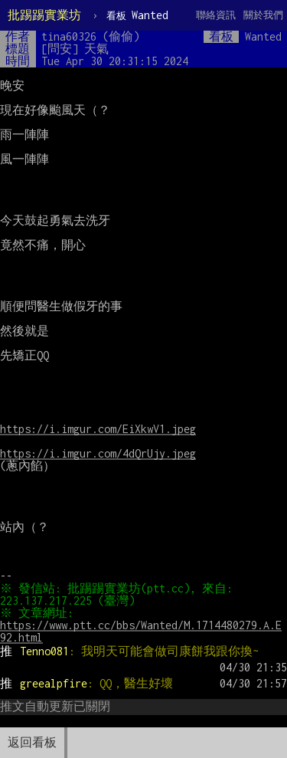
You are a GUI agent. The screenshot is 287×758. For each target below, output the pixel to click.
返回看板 (32, 742)
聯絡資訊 (216, 15)
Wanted (137, 14)
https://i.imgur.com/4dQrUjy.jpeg (98, 453)
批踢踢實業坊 (44, 14)
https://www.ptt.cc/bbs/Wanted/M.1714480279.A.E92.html (141, 631)
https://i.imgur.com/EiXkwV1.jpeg (98, 428)
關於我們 (263, 15)
